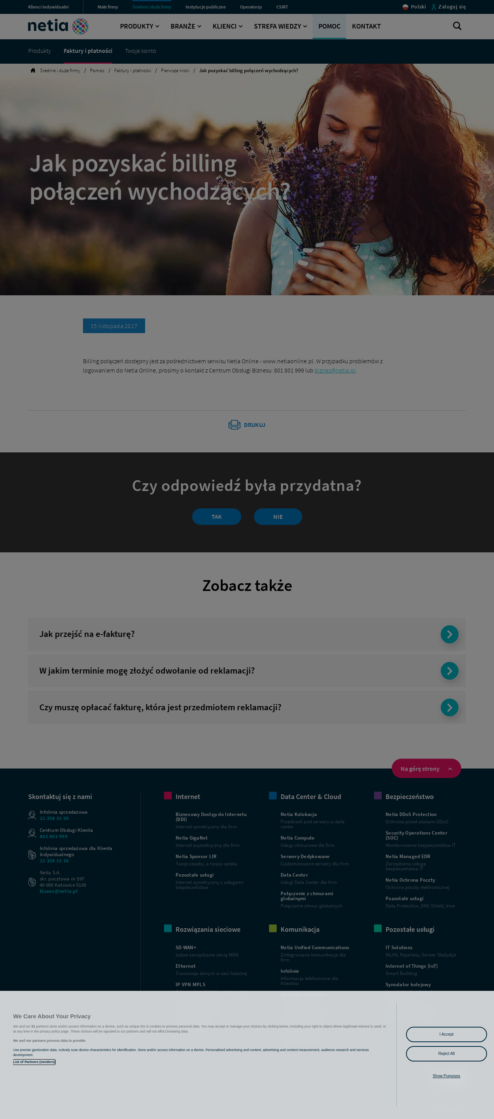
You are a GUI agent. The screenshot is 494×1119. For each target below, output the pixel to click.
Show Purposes (446, 1076)
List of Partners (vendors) (34, 1062)
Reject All (446, 1053)
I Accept (446, 1034)
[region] (247, 1055)
